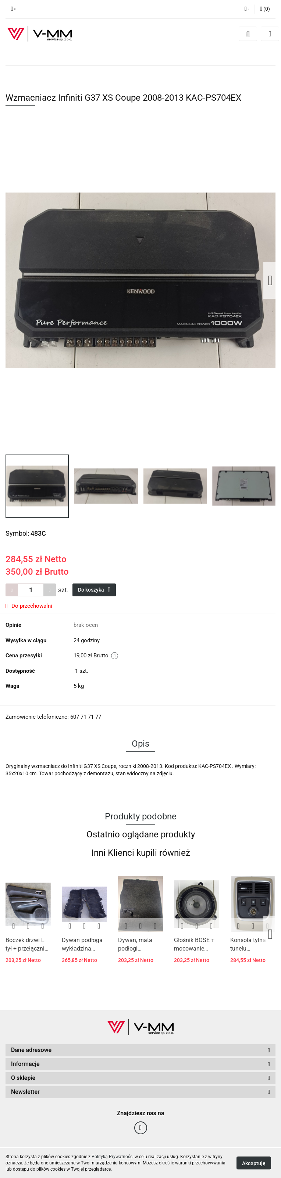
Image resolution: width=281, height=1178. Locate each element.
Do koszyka (94, 589)
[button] (265, 9)
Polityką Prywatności (113, 1156)
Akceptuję (254, 1163)
